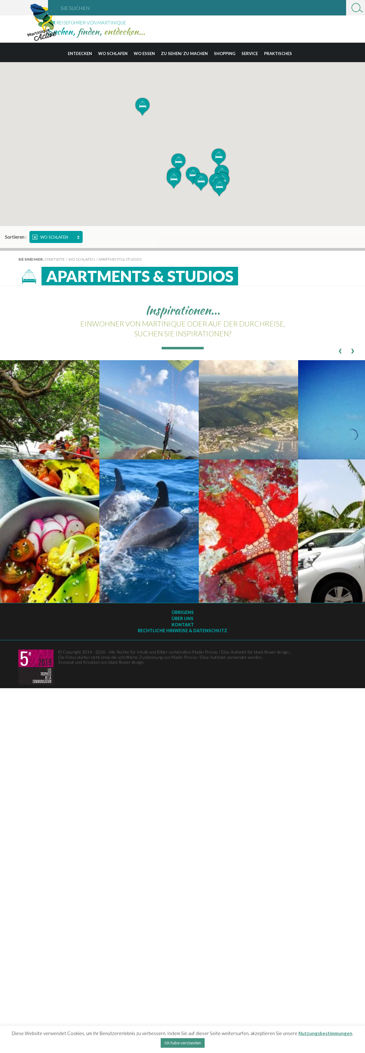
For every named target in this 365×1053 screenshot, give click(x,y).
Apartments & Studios (119, 259)
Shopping (224, 53)
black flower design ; (272, 651)
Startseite (55, 259)
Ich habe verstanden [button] (182, 1042)
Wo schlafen (113, 53)
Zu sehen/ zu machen (184, 53)
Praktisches (278, 53)
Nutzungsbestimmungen (325, 1033)
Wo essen (144, 53)
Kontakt (183, 624)
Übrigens (183, 612)
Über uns (182, 618)
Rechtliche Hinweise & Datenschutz (182, 630)
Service (249, 53)
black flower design (126, 662)
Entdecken (80, 53)
